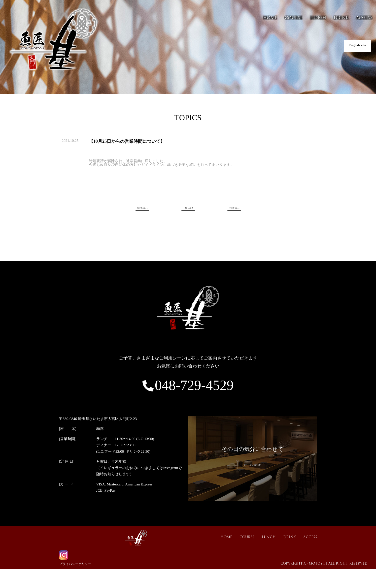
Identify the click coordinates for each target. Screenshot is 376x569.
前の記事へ (152, 208)
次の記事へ (224, 208)
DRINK (341, 18)
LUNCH (318, 18)
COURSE (294, 18)
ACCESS (364, 18)
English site (357, 45)
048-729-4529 (188, 385)
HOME (270, 18)
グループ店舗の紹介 (252, 465)
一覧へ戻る (188, 208)
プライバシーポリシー (75, 564)
